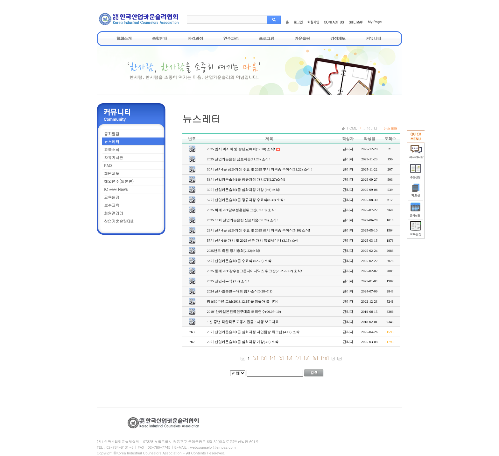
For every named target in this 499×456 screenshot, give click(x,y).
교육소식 (111, 149)
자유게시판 (113, 157)
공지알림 (111, 133)
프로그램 (266, 38)
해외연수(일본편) (119, 181)
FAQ (108, 165)
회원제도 (111, 173)
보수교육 (111, 205)
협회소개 (124, 38)
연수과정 (231, 38)
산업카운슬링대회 (119, 221)
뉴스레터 (111, 141)
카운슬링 (302, 38)
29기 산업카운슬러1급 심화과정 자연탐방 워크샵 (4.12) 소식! (253, 332)
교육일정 (111, 197)
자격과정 (195, 38)
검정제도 (338, 38)
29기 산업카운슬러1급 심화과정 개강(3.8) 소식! (243, 342)
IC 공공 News (116, 189)
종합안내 (159, 38)
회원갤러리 (113, 213)
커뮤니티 (373, 38)
